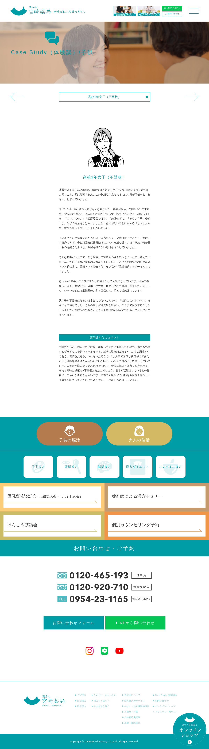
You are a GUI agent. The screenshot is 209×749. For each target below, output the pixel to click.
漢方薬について (131, 695)
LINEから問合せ (172, 8)
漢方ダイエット (100, 700)
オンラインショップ (164, 706)
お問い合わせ (172, 14)
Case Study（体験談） (165, 695)
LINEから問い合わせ (135, 623)
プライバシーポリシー (165, 712)
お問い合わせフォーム (73, 623)
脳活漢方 (80, 706)
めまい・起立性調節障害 (135, 706)
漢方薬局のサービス (133, 700)
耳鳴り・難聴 (130, 712)
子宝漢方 (80, 695)
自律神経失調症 (131, 717)
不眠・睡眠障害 (131, 723)
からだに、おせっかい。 (105, 695)
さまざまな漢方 (100, 706)
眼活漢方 (80, 700)
